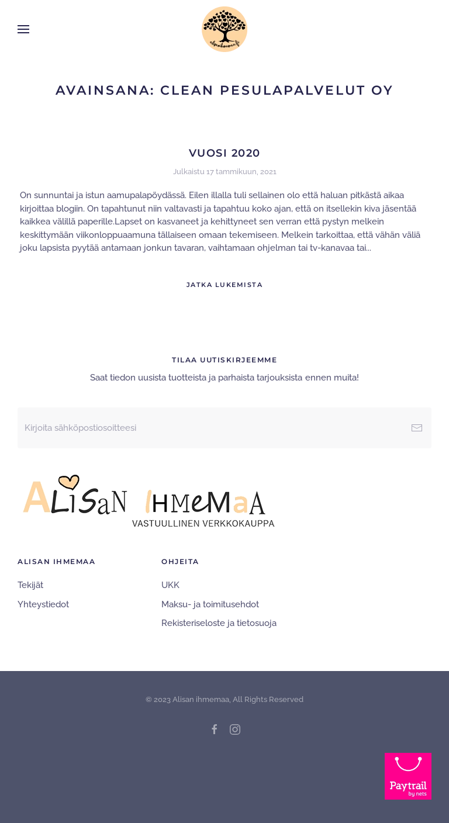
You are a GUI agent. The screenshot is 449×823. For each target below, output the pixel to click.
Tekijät (30, 585)
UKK (170, 585)
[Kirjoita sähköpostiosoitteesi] (224, 427)
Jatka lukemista (224, 285)
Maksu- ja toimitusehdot (210, 604)
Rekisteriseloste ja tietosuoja (219, 623)
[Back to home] (224, 29)
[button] (23, 29)
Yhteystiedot (43, 604)
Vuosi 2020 (225, 153)
